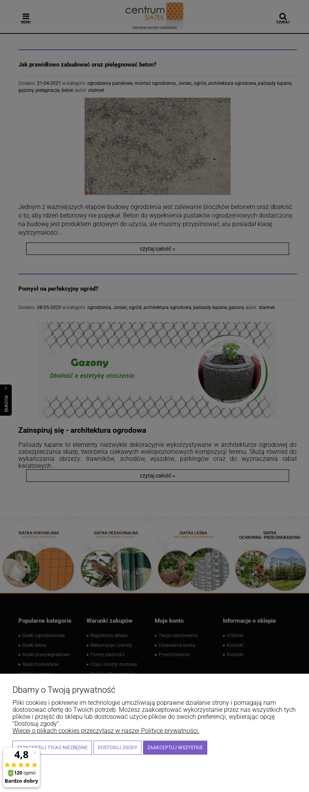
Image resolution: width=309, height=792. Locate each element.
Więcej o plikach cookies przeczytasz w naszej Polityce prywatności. (106, 730)
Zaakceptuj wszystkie (175, 747)
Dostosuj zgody (117, 747)
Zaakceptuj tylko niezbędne (52, 747)
